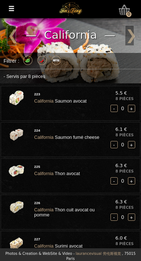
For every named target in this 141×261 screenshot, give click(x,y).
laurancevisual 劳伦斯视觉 (98, 254)
